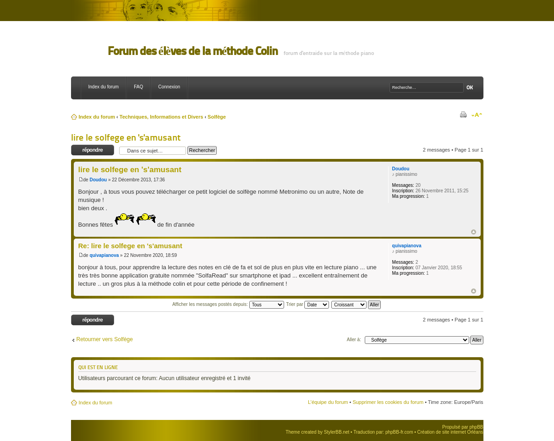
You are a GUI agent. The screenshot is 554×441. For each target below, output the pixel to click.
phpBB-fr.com (399, 432)
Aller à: (354, 339)
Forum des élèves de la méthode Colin (193, 51)
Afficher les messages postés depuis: (228, 304)
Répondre (93, 150)
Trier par (307, 304)
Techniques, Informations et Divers (161, 117)
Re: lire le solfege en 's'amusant (130, 246)
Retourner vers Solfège (105, 339)
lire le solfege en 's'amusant (126, 137)
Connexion (169, 86)
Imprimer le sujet (463, 115)
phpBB (476, 427)
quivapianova (104, 255)
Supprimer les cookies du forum (387, 402)
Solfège (217, 117)
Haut (473, 231)
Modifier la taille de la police (476, 115)
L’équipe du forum (328, 402)
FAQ (138, 86)
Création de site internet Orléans (450, 432)
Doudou (98, 179)
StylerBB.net (337, 432)
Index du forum (103, 86)
